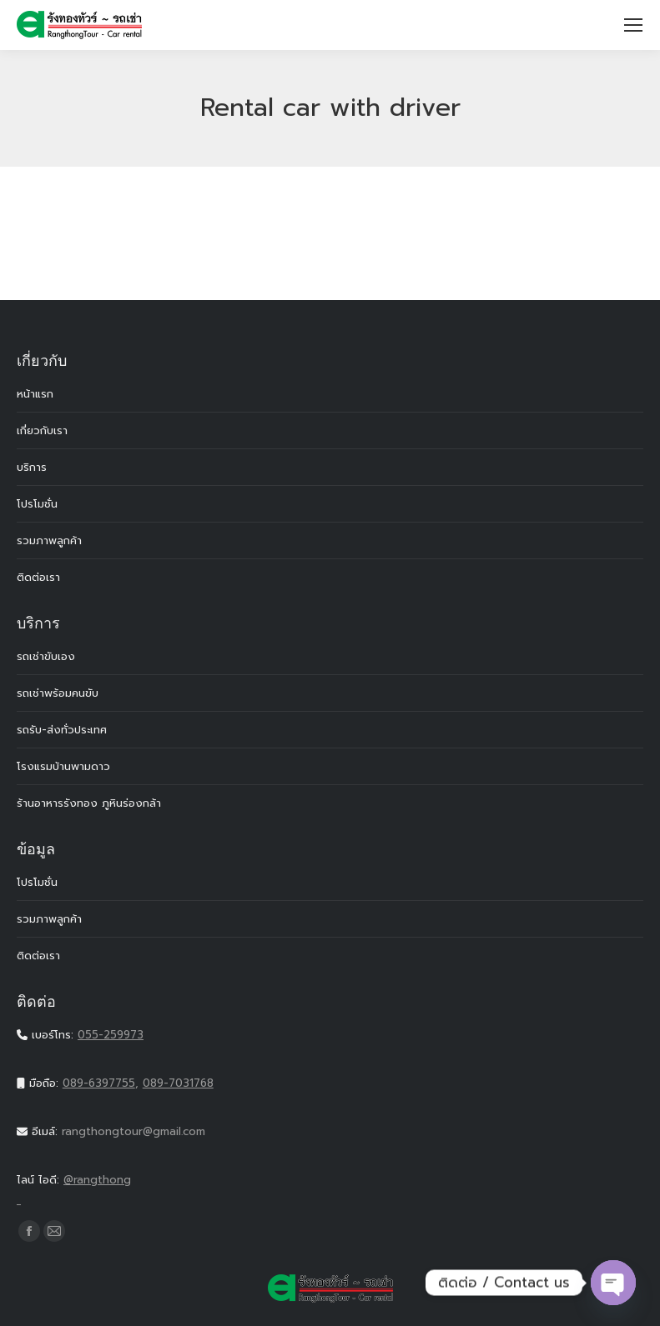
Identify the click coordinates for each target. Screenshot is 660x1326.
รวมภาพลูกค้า (49, 540)
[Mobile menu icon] (633, 25)
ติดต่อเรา (38, 577)
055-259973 (111, 1035)
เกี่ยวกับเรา (42, 430)
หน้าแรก (35, 394)
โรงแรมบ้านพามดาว (63, 766)
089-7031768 (178, 1083)
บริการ (32, 467)
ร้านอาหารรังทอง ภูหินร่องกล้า (89, 803)
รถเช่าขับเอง (46, 656)
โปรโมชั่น (37, 504)
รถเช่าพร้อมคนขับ (57, 693)
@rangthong (330, 1191)
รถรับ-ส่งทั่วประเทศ (62, 730)
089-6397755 (99, 1083)
